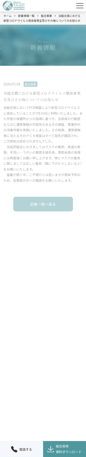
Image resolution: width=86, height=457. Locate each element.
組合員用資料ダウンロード (64, 449)
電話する (21, 449)
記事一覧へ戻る (43, 204)
